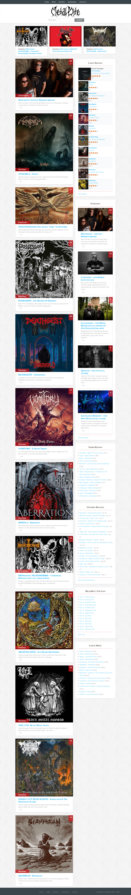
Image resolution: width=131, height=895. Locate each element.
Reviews (62, 2)
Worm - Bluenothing (85, 461)
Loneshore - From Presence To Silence (91, 681)
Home (47, 2)
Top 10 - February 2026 (87, 597)
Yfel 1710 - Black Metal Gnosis (89, 469)
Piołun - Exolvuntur (85, 651)
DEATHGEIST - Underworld (31, 375)
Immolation (93, 148)
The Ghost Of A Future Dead (100, 73)
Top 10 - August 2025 (86, 613)
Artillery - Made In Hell (86, 572)
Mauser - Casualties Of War (88, 657)
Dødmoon (92, 181)
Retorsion (92, 170)
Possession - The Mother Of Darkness (91, 662)
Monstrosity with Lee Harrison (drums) (36, 100)
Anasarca (92, 82)
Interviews (72, 2)
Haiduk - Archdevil (85, 683)
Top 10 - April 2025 (85, 624)
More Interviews (83, 438)
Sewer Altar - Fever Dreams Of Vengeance (93, 532)
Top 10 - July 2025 (85, 616)
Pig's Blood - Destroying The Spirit (90, 513)
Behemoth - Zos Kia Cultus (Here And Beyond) (94, 464)
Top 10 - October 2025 (86, 608)
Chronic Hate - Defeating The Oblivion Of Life (93, 567)
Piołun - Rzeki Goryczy (86, 654)
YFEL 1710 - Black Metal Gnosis (33, 725)
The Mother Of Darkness (97, 96)
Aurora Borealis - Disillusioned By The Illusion (94, 526)
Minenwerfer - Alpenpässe (87, 496)
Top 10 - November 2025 (87, 605)
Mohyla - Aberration (85, 670)
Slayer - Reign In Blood (86, 456)
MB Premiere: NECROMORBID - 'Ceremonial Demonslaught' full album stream (30, 51)
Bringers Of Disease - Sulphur (89, 540)
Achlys (91, 85)
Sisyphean (92, 159)
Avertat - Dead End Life (86, 524)
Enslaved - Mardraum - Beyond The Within (93, 480)
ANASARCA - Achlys (28, 174)
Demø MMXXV (93, 183)
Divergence (92, 161)
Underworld (93, 107)
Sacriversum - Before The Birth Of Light (92, 559)
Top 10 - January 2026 (86, 600)
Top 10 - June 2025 (85, 618)
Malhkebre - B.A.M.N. (86, 548)
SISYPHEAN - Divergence (30, 876)
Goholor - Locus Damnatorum (89, 556)
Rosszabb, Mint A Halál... (97, 172)
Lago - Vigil (82, 564)
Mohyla (91, 126)
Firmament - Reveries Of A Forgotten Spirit (93, 521)
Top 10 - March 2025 (86, 626)
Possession (92, 93)
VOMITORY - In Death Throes (32, 448)
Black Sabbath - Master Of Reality (90, 482)
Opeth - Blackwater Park (87, 477)
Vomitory (92, 115)
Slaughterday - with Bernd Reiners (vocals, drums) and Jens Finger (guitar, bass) (93, 325)
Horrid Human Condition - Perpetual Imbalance (94, 686)
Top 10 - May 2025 (85, 621)
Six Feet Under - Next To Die (88, 518)
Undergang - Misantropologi (88, 488)
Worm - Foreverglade (86, 493)
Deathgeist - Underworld (87, 665)
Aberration (92, 128)
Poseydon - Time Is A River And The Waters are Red (96, 542)
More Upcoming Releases (86, 580)
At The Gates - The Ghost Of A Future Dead (93, 534)
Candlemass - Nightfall (86, 485)
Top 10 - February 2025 (87, 629)
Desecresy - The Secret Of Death (89, 575)
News (54, 2)
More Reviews (82, 194)
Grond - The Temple (85, 550)
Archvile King (93, 137)
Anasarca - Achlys (85, 692)
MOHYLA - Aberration (29, 522)
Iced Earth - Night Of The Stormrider (91, 453)
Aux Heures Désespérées (97, 139)
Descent (91, 150)
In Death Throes (94, 117)
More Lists (81, 634)
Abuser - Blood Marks (86, 553)
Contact (82, 2)
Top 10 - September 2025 (87, 610)
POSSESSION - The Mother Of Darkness (37, 301)
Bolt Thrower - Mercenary (87, 490)
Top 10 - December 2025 (87, 602)
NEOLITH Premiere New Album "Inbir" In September (42, 227)
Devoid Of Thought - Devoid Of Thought (92, 516)
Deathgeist (92, 104)
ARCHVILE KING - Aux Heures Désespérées (38, 652)
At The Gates (95, 71)
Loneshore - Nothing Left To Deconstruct (92, 678)
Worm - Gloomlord (85, 458)
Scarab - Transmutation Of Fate (89, 561)
